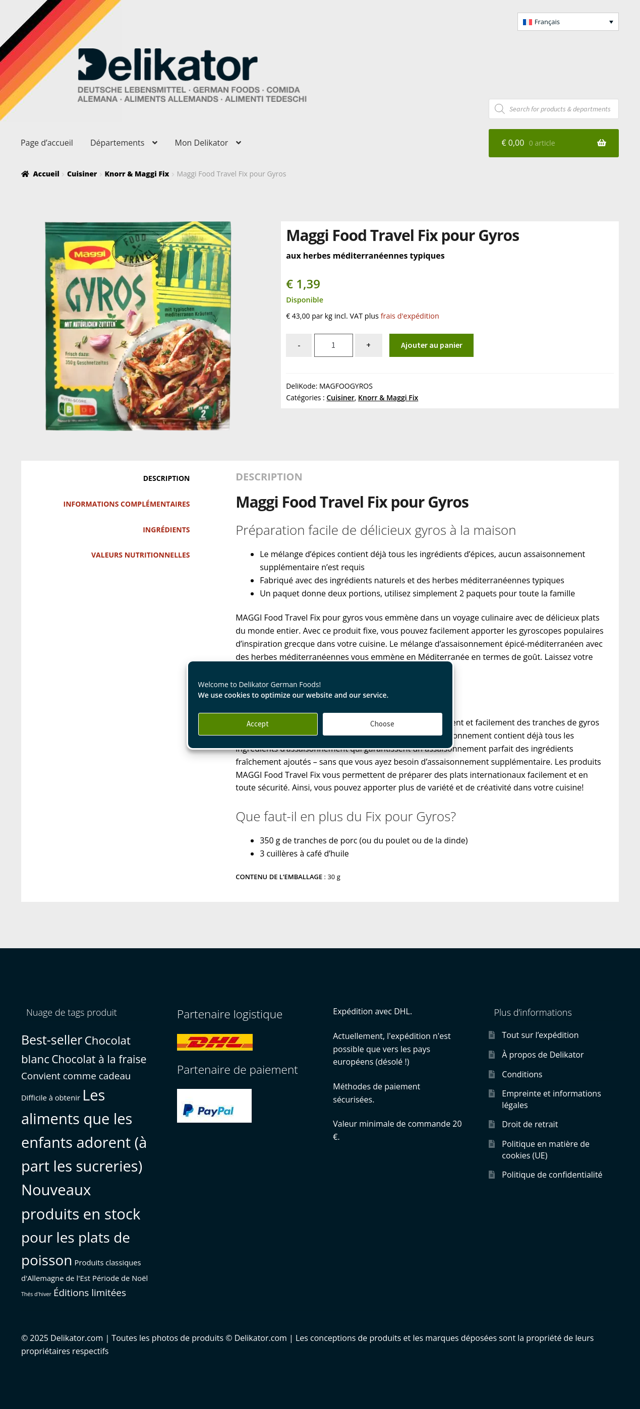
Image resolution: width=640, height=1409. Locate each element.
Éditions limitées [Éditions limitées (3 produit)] (89, 1292)
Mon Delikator (201, 142)
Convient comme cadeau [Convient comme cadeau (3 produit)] (76, 1075)
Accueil (46, 173)
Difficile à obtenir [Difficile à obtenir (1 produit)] (50, 1097)
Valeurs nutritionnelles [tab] (140, 555)
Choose (382, 723)
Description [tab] (166, 478)
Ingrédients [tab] (166, 529)
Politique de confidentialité (552, 1174)
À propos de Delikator (543, 1054)
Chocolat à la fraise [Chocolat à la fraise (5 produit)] (98, 1059)
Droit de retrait (530, 1124)
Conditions (522, 1074)
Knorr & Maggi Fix (136, 173)
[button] (568, 22)
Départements (117, 142)
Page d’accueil (47, 142)
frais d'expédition (410, 316)
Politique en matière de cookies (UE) (546, 1149)
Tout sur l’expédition (540, 1034)
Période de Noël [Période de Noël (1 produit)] (120, 1278)
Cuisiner (82, 173)
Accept (258, 723)
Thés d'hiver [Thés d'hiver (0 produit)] (36, 1294)
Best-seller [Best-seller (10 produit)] (52, 1039)
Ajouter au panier (431, 345)
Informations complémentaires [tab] (127, 504)
